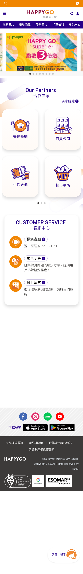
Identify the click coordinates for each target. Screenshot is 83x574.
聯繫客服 (33, 239)
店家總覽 (68, 101)
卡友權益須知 (14, 443)
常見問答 (33, 259)
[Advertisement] (41, 356)
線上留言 (33, 283)
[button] (4, 14)
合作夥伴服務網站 (60, 443)
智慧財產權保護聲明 (41, 450)
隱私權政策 (36, 443)
